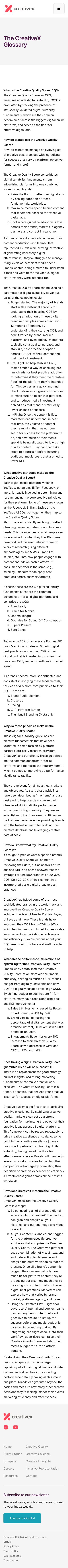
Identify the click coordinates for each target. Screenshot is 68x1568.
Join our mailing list (22, 1518)
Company (10, 1461)
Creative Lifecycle (38, 1461)
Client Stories (12, 1454)
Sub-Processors (12, 1556)
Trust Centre (10, 1560)
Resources (10, 1476)
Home (7, 1446)
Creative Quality (37, 1446)
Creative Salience (38, 1454)
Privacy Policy (11, 1546)
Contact (31, 1476)
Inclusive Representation (42, 1468)
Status (7, 1541)
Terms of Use (11, 1551)
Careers (8, 1468)
